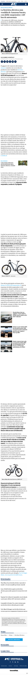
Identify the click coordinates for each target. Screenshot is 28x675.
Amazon (3, 68)
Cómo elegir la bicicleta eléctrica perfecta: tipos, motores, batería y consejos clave (8, 165)
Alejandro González (7, 57)
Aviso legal (16, 665)
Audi (19, 1)
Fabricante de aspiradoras (11, 1)
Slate (22, 1)
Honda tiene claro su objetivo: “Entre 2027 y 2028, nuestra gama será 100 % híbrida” (20, 314)
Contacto (10, 665)
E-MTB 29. (4, 156)
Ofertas (11, 635)
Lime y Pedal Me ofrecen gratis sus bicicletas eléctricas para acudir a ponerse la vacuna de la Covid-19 (14, 590)
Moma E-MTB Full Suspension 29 (11, 285)
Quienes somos (4, 665)
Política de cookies (23, 665)
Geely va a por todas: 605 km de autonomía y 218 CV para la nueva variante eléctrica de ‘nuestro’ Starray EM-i (20, 329)
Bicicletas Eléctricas (6, 7)
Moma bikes (4, 635)
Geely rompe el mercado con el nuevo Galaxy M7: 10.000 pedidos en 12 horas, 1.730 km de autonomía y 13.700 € (20, 344)
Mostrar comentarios (14, 639)
